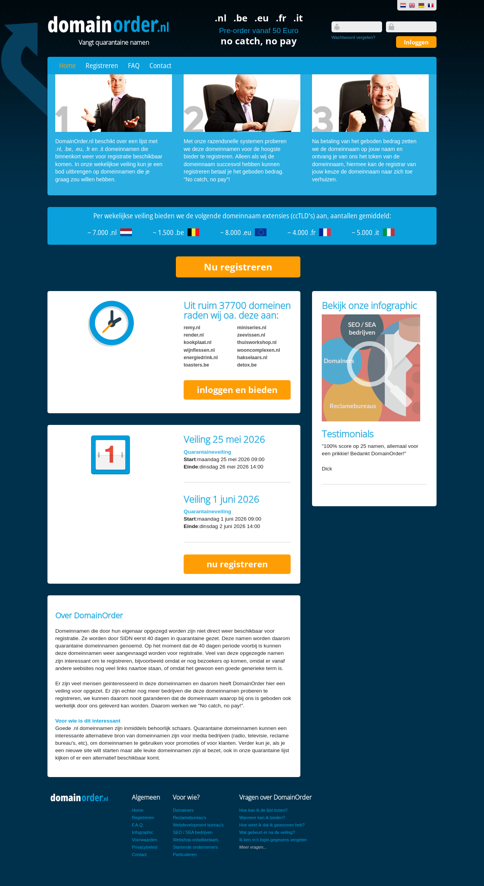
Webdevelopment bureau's (198, 825)
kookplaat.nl (197, 342)
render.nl (194, 335)
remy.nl (192, 327)
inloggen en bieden (237, 389)
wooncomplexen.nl (258, 350)
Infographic (142, 832)
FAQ (134, 65)
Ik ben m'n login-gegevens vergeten (273, 839)
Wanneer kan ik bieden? (262, 817)
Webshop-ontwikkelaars (195, 839)
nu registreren (237, 564)
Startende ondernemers (195, 847)
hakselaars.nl (252, 357)
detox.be (247, 365)
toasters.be (196, 365)
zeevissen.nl (251, 335)
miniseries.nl (252, 327)
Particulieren (184, 854)
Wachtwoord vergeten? (353, 37)
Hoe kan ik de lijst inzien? (263, 810)
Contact (160, 65)
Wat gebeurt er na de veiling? (267, 832)
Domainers (183, 810)
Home (67, 65)
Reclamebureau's (189, 817)
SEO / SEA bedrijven (192, 832)
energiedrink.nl (201, 357)
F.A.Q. (138, 825)
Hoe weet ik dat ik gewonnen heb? (272, 825)
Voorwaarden (144, 839)
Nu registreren (238, 266)
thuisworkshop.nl (257, 342)
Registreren (102, 65)
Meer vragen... (253, 847)
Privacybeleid (144, 847)
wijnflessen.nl (199, 350)
